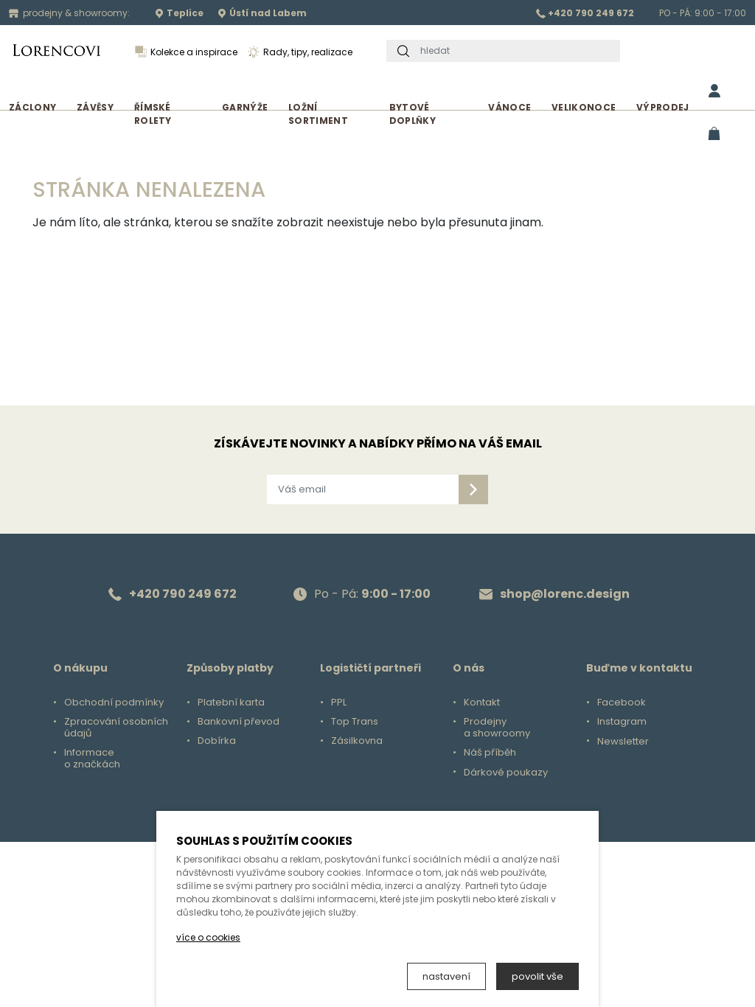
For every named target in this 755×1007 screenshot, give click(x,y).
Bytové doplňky (412, 114)
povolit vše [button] (537, 976)
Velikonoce (584, 107)
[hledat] (516, 51)
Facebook (621, 702)
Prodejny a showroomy (497, 727)
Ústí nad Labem (262, 13)
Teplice (179, 13)
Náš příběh (490, 753)
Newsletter (623, 742)
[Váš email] (363, 489)
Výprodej (662, 107)
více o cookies (208, 937)
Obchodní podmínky (114, 702)
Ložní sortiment (318, 114)
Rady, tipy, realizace (300, 52)
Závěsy (95, 107)
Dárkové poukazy (506, 772)
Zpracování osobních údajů (116, 727)
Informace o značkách (92, 758)
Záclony (32, 107)
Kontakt (482, 702)
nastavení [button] (446, 976)
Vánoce (509, 107)
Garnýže (245, 107)
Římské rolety (153, 114)
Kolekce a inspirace (186, 52)
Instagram (622, 722)
